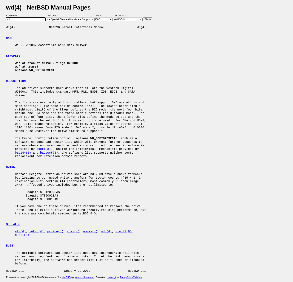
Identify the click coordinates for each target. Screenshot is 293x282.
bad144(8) (23, 153)
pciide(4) (55, 232)
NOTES (10, 167)
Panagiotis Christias (131, 277)
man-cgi (111, 277)
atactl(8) (123, 232)
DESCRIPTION (16, 81)
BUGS (9, 246)
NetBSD (66, 277)
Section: (52, 15)
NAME (9, 38)
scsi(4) (73, 232)
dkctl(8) (43, 149)
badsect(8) (49, 153)
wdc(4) (106, 232)
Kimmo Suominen (84, 277)
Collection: (120, 15)
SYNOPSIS (13, 56)
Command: (13, 15)
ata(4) (20, 232)
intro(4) (36, 232)
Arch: (100, 15)
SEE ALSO (13, 224)
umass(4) (90, 232)
